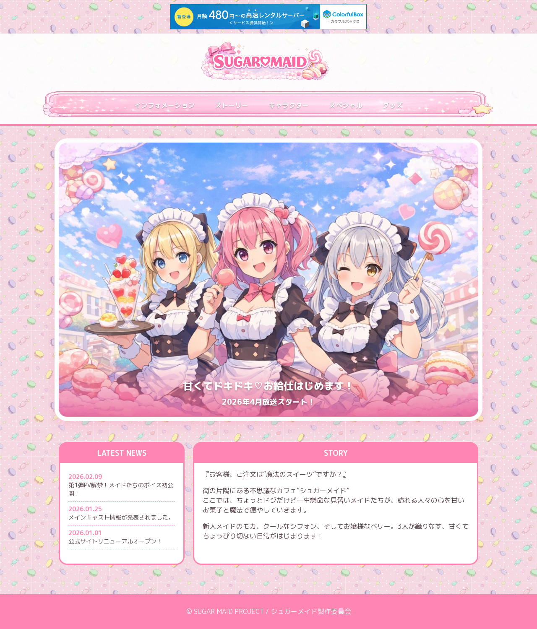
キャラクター (288, 105)
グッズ (393, 105)
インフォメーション (164, 105)
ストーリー (231, 105)
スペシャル (345, 105)
